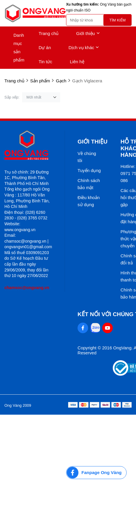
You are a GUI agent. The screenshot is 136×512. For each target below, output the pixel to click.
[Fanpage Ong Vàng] (96, 472)
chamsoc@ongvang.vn (26, 287)
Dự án (45, 47)
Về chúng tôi (87, 157)
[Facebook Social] (83, 328)
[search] (99, 20)
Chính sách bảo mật (89, 184)
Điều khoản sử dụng (89, 201)
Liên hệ (77, 61)
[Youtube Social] (107, 328)
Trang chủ (49, 33)
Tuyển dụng (89, 170)
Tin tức (45, 61)
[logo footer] (28, 145)
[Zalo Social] (95, 328)
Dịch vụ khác (83, 47)
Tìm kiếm (117, 20)
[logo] (35, 13)
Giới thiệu (88, 33)
